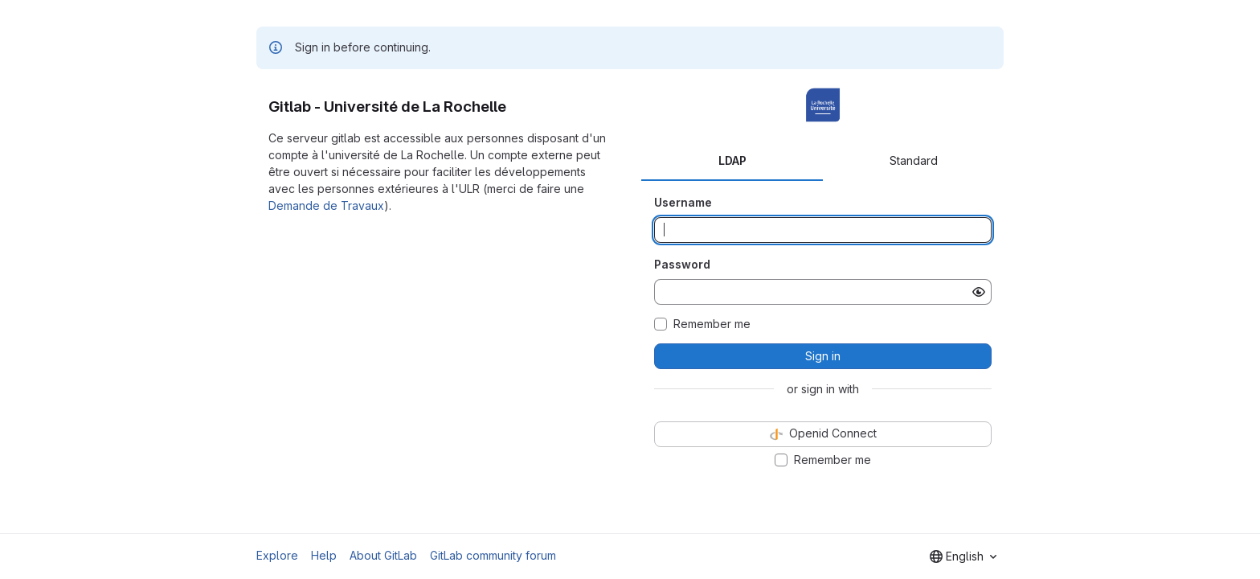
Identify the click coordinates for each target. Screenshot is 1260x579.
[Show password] (979, 292)
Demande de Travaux (326, 205)
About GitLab (383, 555)
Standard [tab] (914, 160)
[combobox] (963, 556)
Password (682, 264)
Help (324, 555)
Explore (277, 555)
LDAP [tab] (732, 160)
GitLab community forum (493, 555)
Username (683, 202)
